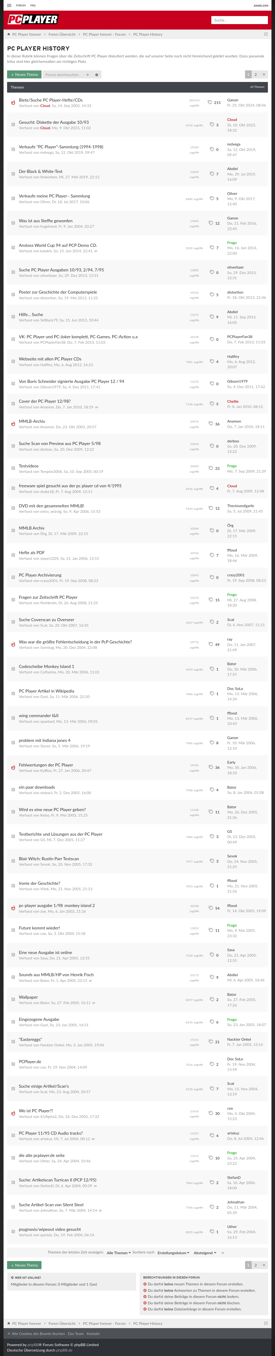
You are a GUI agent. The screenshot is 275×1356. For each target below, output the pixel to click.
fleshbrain (48, 602)
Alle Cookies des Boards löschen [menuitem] (36, 1333)
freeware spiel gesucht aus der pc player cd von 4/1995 (70, 485)
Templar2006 (51, 471)
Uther (45, 1161)
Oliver (45, 201)
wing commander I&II (38, 715)
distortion (48, 297)
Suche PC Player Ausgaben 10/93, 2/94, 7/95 (61, 269)
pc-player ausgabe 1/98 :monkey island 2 (57, 905)
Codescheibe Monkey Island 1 (46, 666)
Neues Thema (24, 74)
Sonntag (47, 647)
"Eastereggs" (30, 1039)
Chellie (233, 401)
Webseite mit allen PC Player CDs (50, 358)
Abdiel (232, 168)
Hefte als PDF (32, 552)
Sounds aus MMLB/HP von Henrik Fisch (56, 974)
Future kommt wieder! (39, 927)
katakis (46, 250)
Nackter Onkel (52, 1045)
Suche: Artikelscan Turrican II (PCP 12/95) (57, 1179)
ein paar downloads (37, 787)
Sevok (45, 864)
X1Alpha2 (48, 1116)
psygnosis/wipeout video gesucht (50, 1229)
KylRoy (46, 770)
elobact (46, 792)
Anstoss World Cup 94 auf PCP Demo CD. (58, 245)
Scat (43, 625)
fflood (232, 550)
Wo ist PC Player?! (36, 1110)
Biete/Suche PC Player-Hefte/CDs (51, 100)
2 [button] (256, 74)
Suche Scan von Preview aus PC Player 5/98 (60, 443)
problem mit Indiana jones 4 (45, 740)
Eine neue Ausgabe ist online (45, 952)
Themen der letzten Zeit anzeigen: (90, 1253)
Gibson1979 (50, 387)
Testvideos (28, 465)
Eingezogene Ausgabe (39, 1019)
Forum (21, 5)
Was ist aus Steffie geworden (45, 220)
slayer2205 (49, 558)
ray (230, 639)
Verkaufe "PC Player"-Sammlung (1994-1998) (61, 146)
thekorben (48, 177)
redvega (47, 152)
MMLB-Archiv (32, 421)
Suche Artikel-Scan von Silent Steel (51, 1204)
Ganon (232, 100)
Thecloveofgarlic (240, 505)
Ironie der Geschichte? (39, 883)
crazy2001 (49, 580)
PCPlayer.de (30, 1061)
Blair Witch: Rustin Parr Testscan (49, 858)
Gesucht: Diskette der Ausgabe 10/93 (54, 122)
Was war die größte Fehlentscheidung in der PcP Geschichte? (75, 641)
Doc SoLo (235, 688)
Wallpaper (28, 997)
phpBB (33, 1344)
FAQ (33, 5)
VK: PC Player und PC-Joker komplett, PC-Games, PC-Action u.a (78, 336)
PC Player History (38, 49)
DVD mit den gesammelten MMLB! (51, 505)
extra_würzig (51, 511)
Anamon (47, 407)
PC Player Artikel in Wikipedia (46, 690)
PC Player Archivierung (40, 574)
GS (42, 839)
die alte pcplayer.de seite (42, 1155)
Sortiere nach (161, 1253)
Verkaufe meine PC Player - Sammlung (54, 195)
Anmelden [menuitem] (261, 5)
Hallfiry (46, 364)
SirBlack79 (49, 320)
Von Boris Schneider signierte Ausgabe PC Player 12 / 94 (71, 381)
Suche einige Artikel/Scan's (44, 1086)
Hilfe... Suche (31, 314)
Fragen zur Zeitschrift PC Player (48, 597)
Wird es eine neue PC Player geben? (52, 809)
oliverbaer (48, 275)
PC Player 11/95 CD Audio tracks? (51, 1133)
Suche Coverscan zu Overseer (46, 619)
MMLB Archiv (32, 527)
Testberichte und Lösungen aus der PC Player (61, 834)
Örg (43, 533)
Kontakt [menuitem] (93, 1333)
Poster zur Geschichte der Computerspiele (58, 292)
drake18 (47, 491)
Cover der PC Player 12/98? (45, 401)
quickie (46, 1234)
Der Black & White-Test (40, 171)
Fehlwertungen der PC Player (46, 764)
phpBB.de (64, 1350)
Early (231, 762)
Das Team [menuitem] (76, 1333)
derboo (46, 449)
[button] (264, 74)
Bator (232, 663)
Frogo (232, 242)
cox (43, 933)
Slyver (45, 746)
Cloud (45, 105)
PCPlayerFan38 (53, 342)
